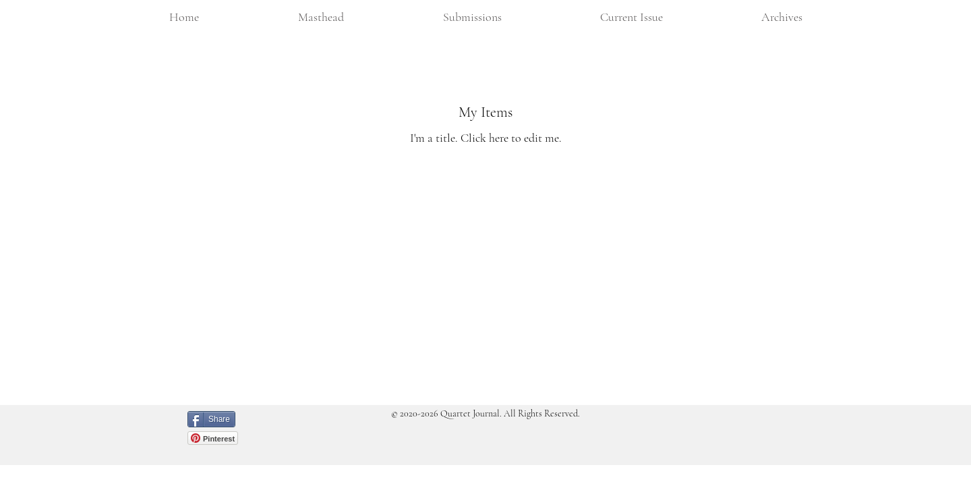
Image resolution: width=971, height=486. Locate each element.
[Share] (211, 419)
